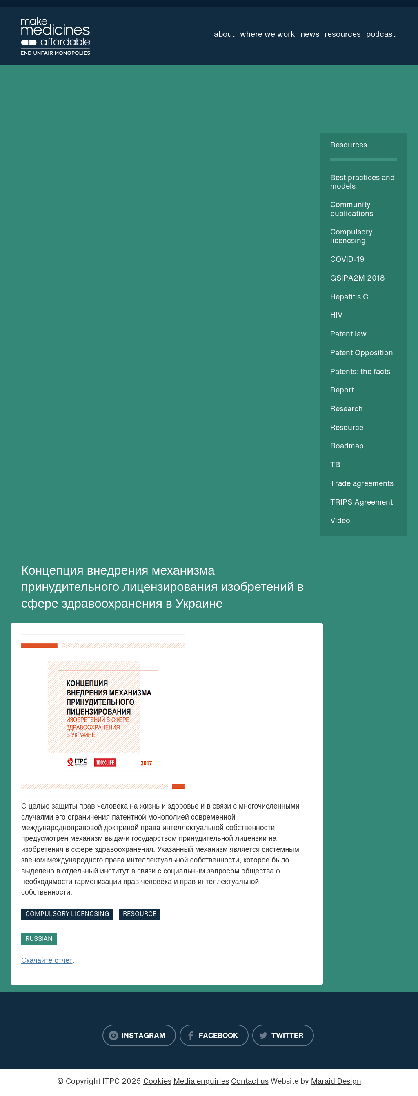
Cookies (157, 1081)
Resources (343, 35)
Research (346, 409)
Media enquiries (201, 1081)
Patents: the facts (360, 372)
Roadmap (347, 446)
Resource (346, 428)
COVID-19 (347, 259)
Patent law (348, 334)
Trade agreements (362, 484)
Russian (39, 939)
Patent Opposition (361, 353)
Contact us (250, 1081)
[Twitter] (283, 1036)
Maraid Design (336, 1081)
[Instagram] (139, 1036)
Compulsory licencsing (67, 914)
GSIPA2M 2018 (357, 278)
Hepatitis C (349, 297)
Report (342, 390)
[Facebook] (214, 1036)
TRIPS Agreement (361, 502)
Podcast (381, 35)
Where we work (267, 35)
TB (335, 465)
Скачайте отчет (47, 961)
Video (340, 521)
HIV (336, 315)
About (224, 35)
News (310, 35)
